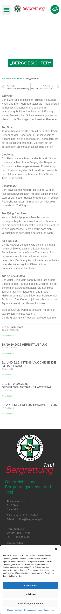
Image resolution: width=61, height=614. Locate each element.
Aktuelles (17, 78)
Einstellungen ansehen (30, 603)
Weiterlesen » (8, 335)
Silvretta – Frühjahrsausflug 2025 (30, 405)
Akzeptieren (30, 585)
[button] (56, 549)
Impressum (49, 610)
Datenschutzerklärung (32, 610)
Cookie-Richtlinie (14, 610)
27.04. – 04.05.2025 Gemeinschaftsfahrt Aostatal (27, 385)
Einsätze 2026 (12, 326)
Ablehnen (30, 594)
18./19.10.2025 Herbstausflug (24, 344)
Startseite (6, 78)
